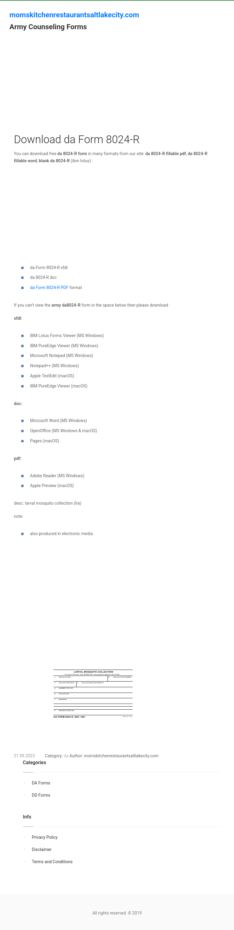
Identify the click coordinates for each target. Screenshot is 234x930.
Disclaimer (42, 849)
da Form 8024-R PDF (49, 287)
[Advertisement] (117, 90)
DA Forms (41, 783)
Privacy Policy (45, 837)
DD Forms (41, 795)
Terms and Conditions (52, 861)
